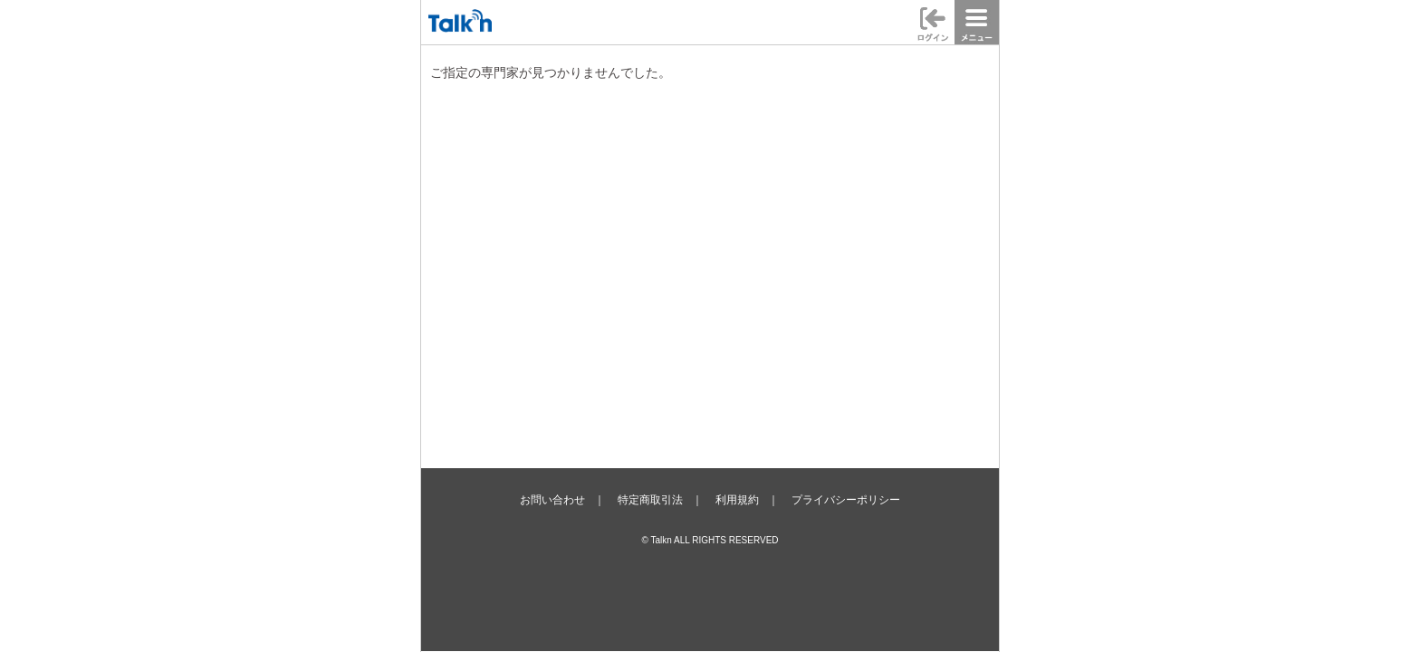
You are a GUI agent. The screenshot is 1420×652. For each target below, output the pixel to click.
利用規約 (737, 500)
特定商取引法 (650, 500)
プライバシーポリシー (846, 500)
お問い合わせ (552, 500)
